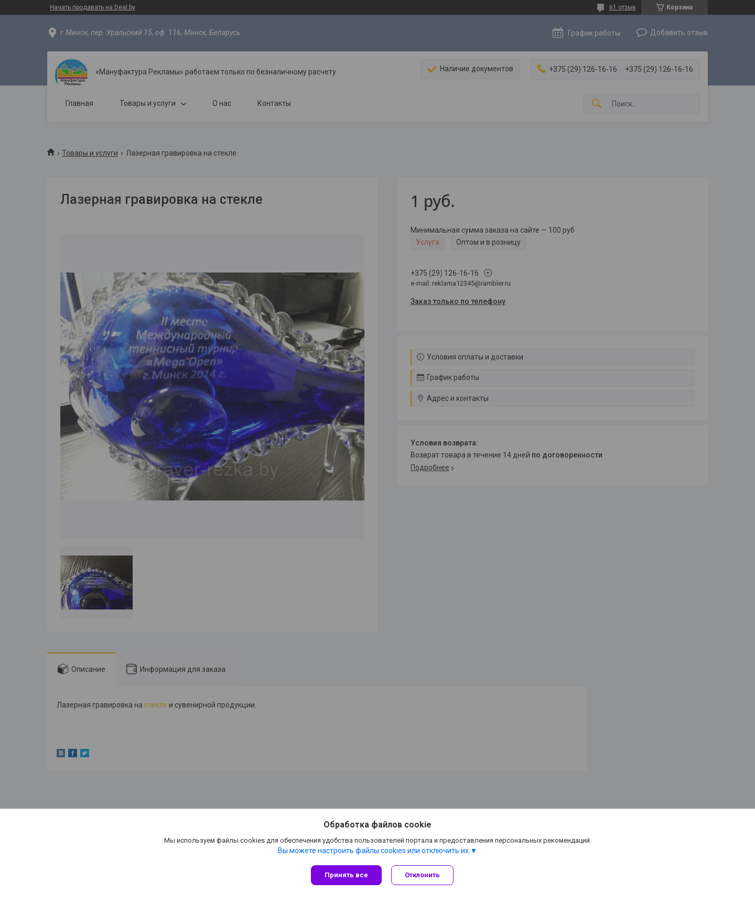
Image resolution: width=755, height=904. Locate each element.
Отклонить (423, 875)
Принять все (346, 875)
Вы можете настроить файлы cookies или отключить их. (374, 851)
